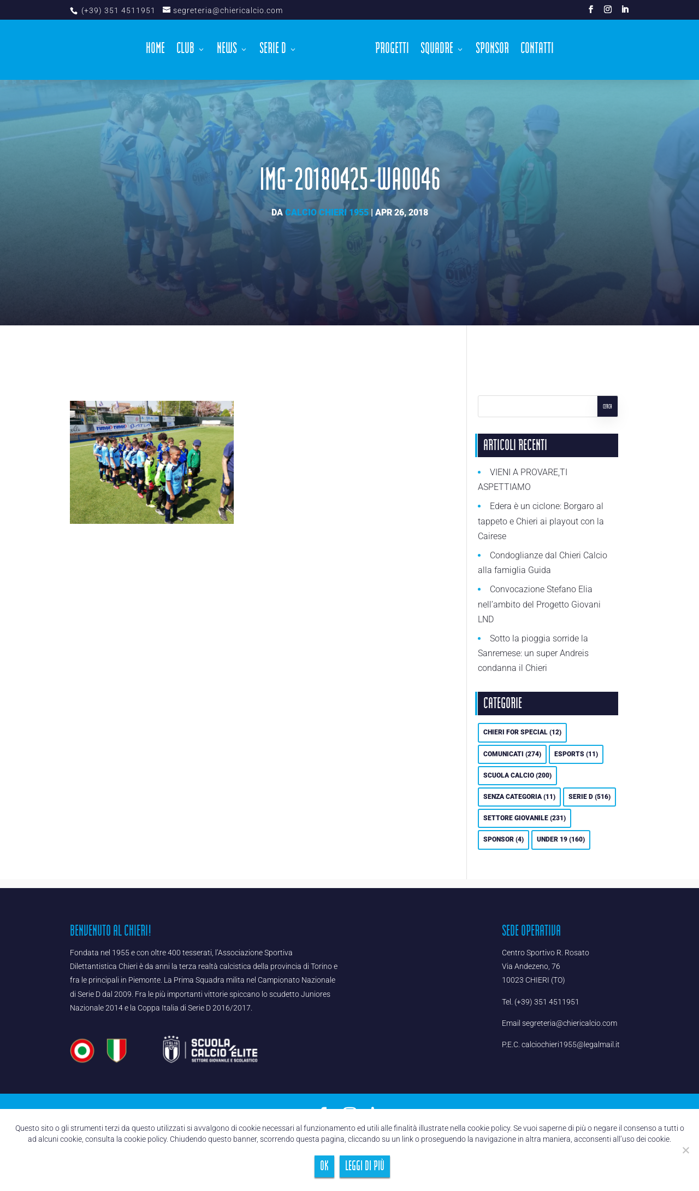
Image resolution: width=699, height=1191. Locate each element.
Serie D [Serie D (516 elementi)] (589, 797)
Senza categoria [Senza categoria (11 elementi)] (519, 797)
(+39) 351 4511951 (117, 10)
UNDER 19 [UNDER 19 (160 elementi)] (561, 839)
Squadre (436, 51)
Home (155, 51)
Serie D (272, 51)
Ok (324, 1166)
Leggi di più (364, 1166)
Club (185, 51)
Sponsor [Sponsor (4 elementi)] (503, 839)
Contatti (537, 51)
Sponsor (492, 51)
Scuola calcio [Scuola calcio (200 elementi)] (517, 775)
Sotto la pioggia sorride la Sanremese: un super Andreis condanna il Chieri (533, 653)
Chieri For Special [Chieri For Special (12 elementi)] (522, 732)
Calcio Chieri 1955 (327, 212)
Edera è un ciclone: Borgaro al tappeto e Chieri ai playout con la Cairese (541, 521)
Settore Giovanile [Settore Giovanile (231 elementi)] (524, 818)
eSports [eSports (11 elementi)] (576, 754)
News (227, 51)
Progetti (392, 51)
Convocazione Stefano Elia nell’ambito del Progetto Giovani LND (539, 604)
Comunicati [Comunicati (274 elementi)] (512, 754)
